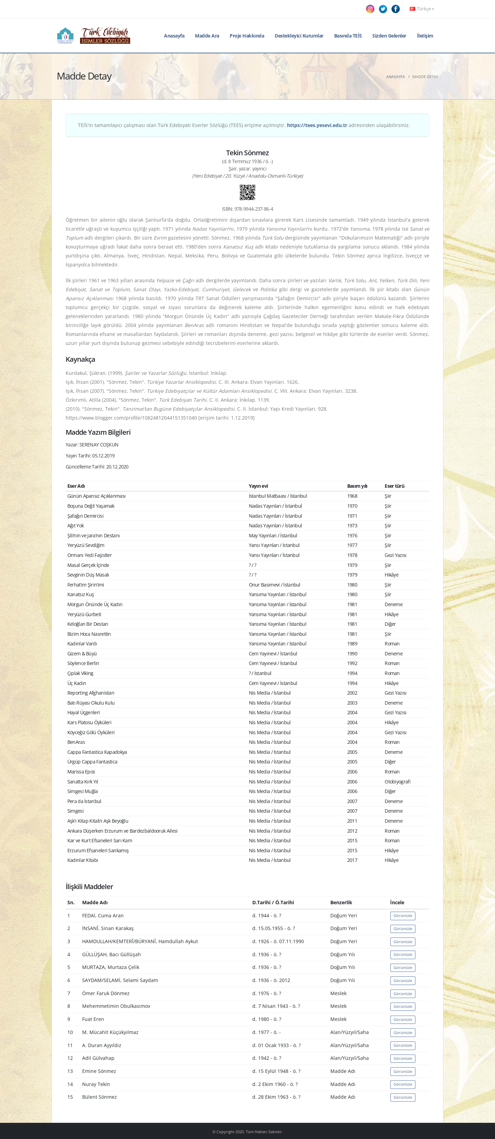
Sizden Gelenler (389, 35)
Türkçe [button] (422, 9)
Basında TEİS (348, 35)
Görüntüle (403, 915)
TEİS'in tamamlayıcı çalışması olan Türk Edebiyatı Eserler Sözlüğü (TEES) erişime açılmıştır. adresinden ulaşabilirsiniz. (244, 125)
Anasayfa (174, 35)
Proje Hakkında (247, 35)
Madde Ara (207, 35)
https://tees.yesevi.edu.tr (317, 125)
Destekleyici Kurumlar (299, 35)
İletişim (425, 35)
